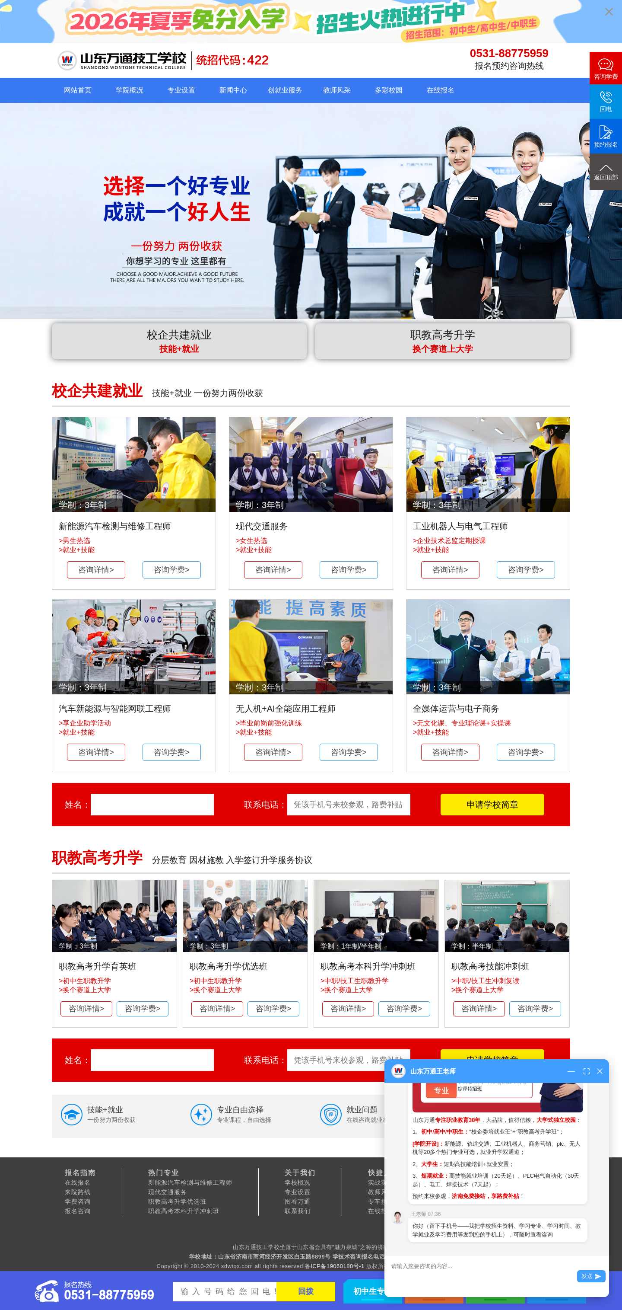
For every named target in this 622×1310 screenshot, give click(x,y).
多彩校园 (389, 90)
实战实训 (381, 1182)
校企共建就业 (179, 341)
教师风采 (337, 90)
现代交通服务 (167, 1192)
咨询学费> (172, 570)
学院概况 (129, 90)
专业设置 (181, 90)
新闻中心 (233, 90)
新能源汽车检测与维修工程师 (190, 1182)
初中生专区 (372, 1291)
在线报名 (440, 90)
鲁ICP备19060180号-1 (335, 1266)
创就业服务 (285, 90)
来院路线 (78, 1192)
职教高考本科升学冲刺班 (183, 1211)
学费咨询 (78, 1201)
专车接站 (381, 1201)
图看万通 (298, 1201)
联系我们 (298, 1211)
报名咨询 (78, 1211)
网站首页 (78, 90)
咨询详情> (96, 570)
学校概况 (298, 1182)
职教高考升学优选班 (177, 1201)
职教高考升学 (442, 341)
